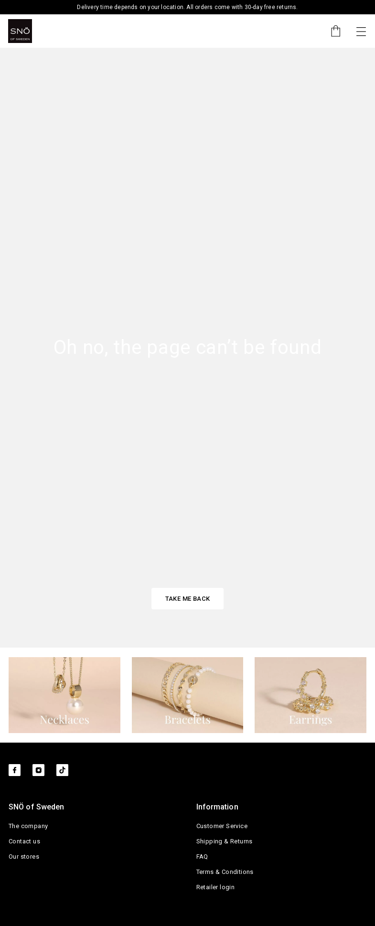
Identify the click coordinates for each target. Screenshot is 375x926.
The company (28, 826)
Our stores (24, 856)
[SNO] (20, 31)
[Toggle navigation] (361, 31)
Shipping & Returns (224, 841)
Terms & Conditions (225, 871)
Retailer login (215, 887)
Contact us (24, 841)
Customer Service (221, 826)
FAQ (202, 856)
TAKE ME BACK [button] (187, 598)
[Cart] (331, 31)
